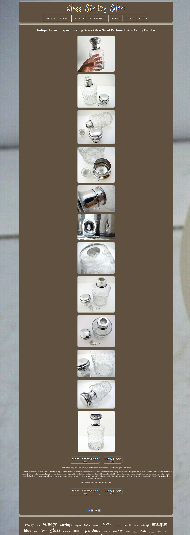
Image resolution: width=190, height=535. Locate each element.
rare (38, 525)
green (95, 525)
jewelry (29, 525)
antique (159, 524)
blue (27, 530)
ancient (151, 532)
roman (77, 531)
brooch (66, 531)
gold (166, 531)
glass (55, 530)
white (127, 531)
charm (135, 532)
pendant (92, 530)
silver (106, 524)
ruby (143, 531)
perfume (78, 525)
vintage (50, 524)
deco (44, 531)
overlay (117, 531)
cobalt (127, 525)
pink (35, 531)
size (159, 531)
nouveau (118, 526)
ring (145, 524)
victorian (106, 531)
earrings (66, 525)
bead (136, 525)
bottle (87, 525)
